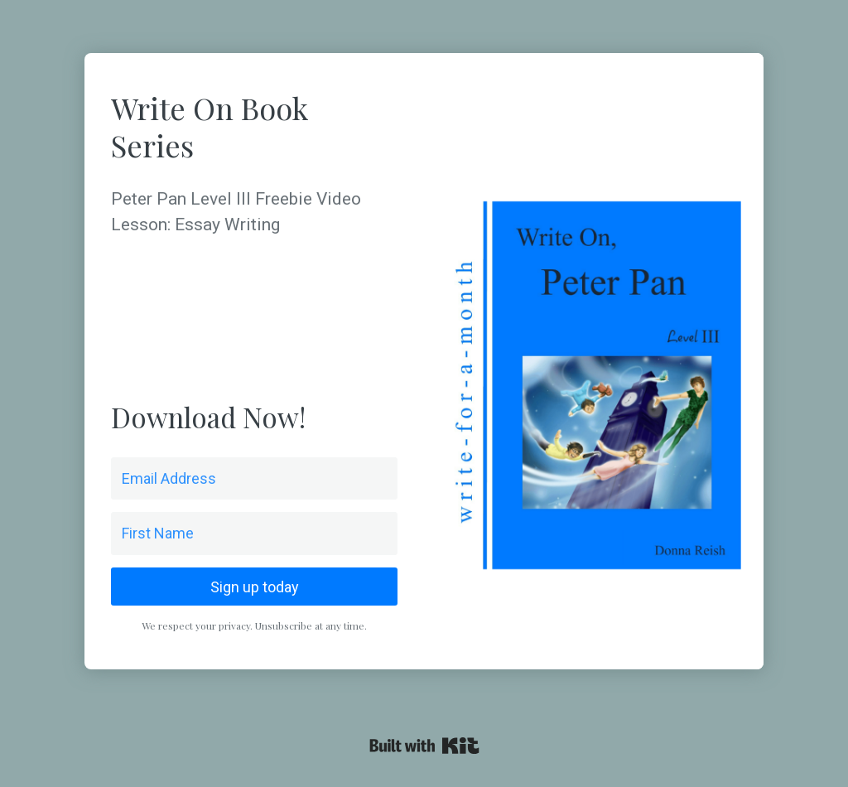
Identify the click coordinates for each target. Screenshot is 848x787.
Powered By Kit (424, 745)
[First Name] (254, 533)
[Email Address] (254, 478)
